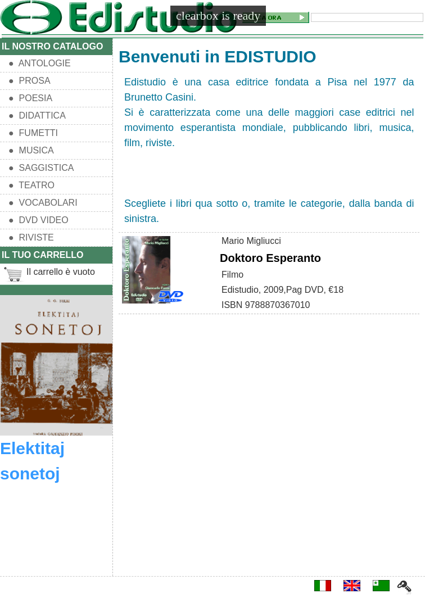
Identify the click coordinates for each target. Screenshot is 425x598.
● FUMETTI (33, 133)
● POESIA (30, 98)
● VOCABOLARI (43, 202)
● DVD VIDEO (38, 220)
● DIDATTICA (37, 115)
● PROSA (29, 80)
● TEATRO (31, 185)
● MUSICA (31, 150)
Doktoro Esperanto (270, 258)
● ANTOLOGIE (39, 63)
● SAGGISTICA (41, 168)
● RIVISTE (31, 237)
